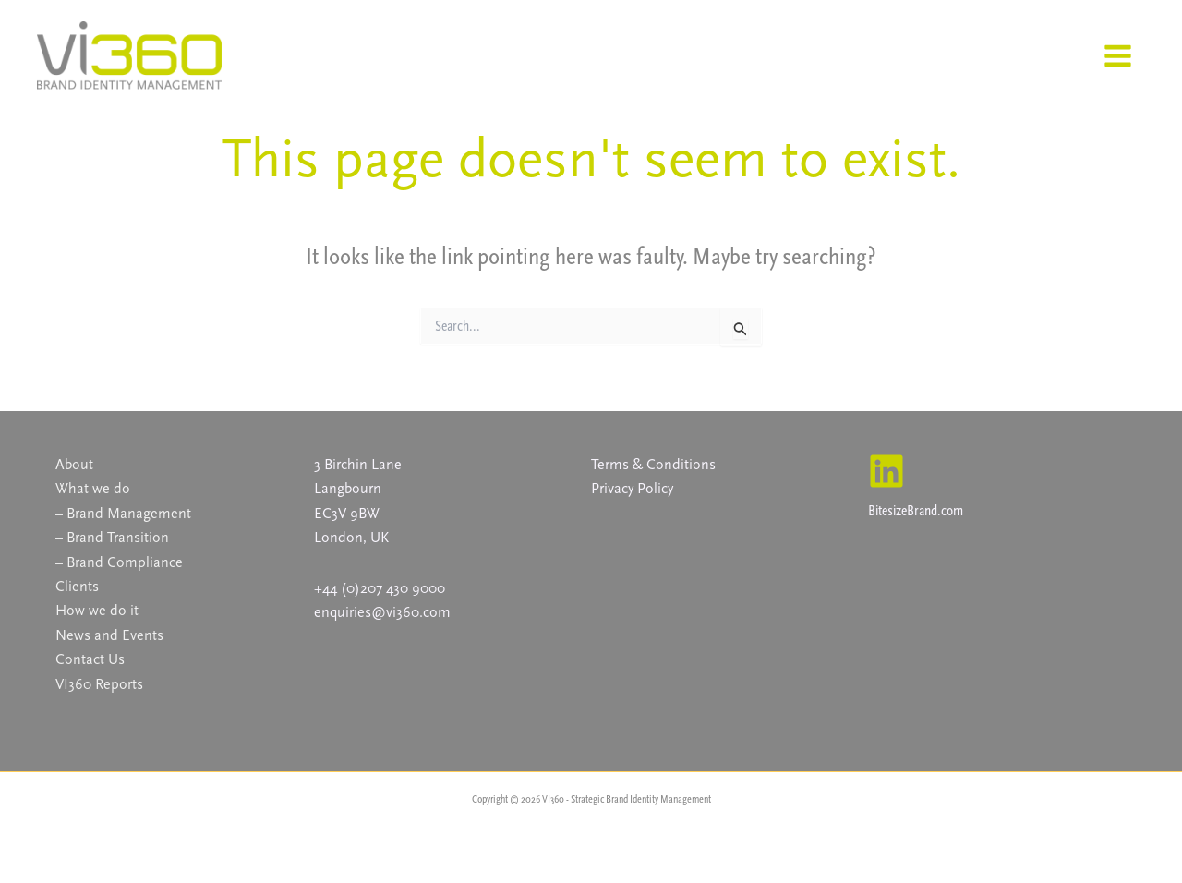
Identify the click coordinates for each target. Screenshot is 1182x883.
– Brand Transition (112, 537)
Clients (77, 586)
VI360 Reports (99, 684)
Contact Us (90, 659)
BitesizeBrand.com (915, 510)
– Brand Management (123, 513)
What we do (92, 488)
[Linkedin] (886, 471)
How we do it (97, 610)
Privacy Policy (632, 488)
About (74, 464)
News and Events (109, 635)
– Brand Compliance (119, 562)
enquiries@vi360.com (382, 612)
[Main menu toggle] (1117, 56)
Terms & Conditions (653, 464)
